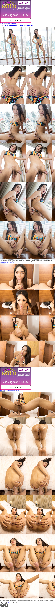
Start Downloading (3, 263)
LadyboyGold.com (9, 602)
